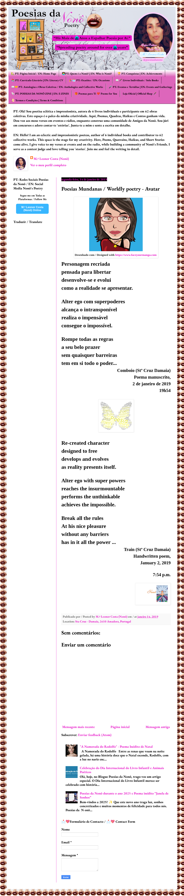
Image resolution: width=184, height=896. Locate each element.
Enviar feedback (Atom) (94, 735)
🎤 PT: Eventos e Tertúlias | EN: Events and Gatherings (140, 87)
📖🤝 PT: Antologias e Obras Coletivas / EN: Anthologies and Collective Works (57, 87)
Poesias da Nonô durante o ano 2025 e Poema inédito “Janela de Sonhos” (124, 795)
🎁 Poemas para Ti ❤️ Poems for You (95, 93)
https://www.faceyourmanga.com (136, 255)
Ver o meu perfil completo (48, 165)
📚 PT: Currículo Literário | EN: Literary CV (37, 80)
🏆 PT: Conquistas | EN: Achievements (139, 73)
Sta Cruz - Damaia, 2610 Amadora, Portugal (103, 621)
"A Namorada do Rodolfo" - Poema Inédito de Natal (116, 746)
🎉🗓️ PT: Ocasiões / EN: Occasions (89, 80)
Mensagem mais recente (78, 727)
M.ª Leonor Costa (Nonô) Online (32, 209)
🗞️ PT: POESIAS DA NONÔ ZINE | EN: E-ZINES (40, 93)
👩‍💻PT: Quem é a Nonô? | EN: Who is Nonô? (87, 73)
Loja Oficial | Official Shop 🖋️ (139, 93)
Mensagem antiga (158, 727)
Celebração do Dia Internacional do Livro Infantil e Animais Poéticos (122, 770)
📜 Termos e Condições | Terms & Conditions (37, 100)
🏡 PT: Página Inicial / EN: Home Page (33, 73)
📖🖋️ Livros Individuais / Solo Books (137, 80)
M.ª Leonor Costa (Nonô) (51, 158)
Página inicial (120, 727)
